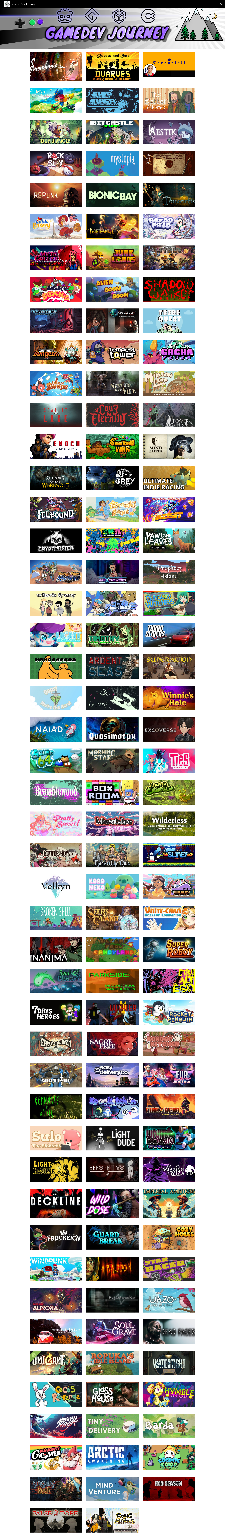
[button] (221, 4)
